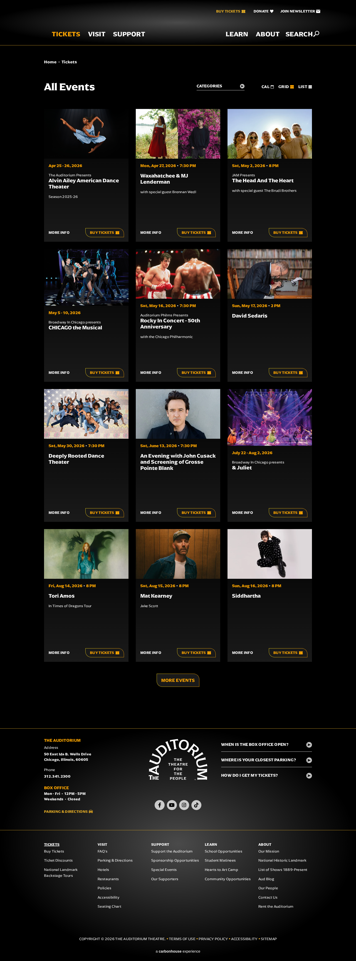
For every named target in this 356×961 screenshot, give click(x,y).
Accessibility (108, 899)
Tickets (58, 40)
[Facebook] (160, 807)
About (260, 40)
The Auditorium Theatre (178, 25)
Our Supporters (164, 880)
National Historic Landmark (282, 862)
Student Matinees (220, 862)
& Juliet (242, 467)
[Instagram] (184, 807)
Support (122, 40)
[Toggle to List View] (305, 86)
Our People (268, 890)
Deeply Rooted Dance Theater (76, 459)
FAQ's (102, 853)
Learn (229, 40)
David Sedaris (249, 316)
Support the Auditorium (172, 853)
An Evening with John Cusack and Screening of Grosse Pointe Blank (178, 462)
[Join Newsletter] (292, 11)
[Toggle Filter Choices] (220, 86)
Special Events (164, 871)
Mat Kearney (156, 596)
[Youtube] (172, 807)
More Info (59, 232)
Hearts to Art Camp (221, 871)
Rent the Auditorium (276, 908)
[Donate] (256, 11)
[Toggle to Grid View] (286, 86)
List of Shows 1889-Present (282, 871)
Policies (104, 890)
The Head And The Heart (263, 180)
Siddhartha (246, 596)
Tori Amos (62, 596)
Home (50, 61)
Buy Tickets (223, 11)
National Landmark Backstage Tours (61, 874)
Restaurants (108, 880)
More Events (178, 680)
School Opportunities (223, 853)
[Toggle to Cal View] (268, 86)
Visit (89, 40)
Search (291, 40)
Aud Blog (266, 880)
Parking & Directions (66, 813)
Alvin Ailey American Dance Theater (84, 183)
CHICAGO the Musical (75, 327)
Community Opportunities (228, 880)
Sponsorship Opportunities (175, 862)
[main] (178, 391)
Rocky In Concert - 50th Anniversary (170, 323)
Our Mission (268, 853)
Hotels (103, 871)
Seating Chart (109, 908)
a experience (178, 953)
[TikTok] (196, 807)
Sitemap (269, 940)
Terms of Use (182, 940)
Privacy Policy (213, 940)
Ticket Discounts (58, 862)
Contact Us (267, 899)
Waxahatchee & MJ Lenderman (164, 178)
